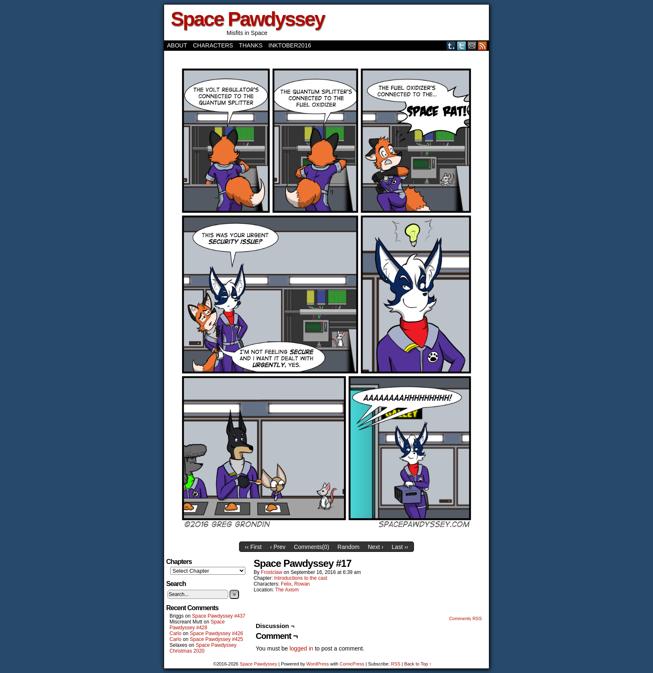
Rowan (301, 584)
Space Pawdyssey (247, 19)
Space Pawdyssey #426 (216, 633)
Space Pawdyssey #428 (197, 625)
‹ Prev (277, 547)
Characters (213, 45)
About (177, 45)
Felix (286, 584)
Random (348, 547)
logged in (301, 648)
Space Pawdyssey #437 (218, 616)
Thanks (251, 45)
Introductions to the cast (300, 578)
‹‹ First (253, 547)
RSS (482, 45)
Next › (375, 547)
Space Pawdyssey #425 (216, 639)
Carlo (175, 633)
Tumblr (451, 45)
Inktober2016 (290, 45)
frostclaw (271, 572)
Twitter (461, 45)
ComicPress (351, 663)
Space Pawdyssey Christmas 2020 (203, 648)
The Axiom (287, 590)
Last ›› (400, 547)
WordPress (318, 663)
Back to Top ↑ (417, 663)
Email (472, 45)
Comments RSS (465, 618)
